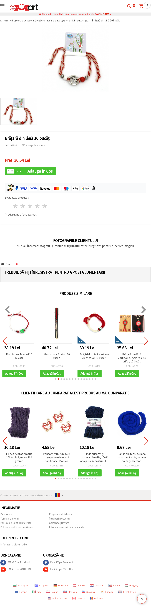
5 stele (44, 206)
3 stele (30, 206)
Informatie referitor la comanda (66, 528)
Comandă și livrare (59, 523)
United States (57, 599)
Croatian (97, 586)
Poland (52, 592)
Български (21, 586)
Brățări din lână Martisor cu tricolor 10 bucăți (94, 356)
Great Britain (127, 593)
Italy (36, 592)
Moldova (96, 599)
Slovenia (88, 592)
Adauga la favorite (33, 145)
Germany (61, 586)
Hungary (131, 586)
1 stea (15, 206)
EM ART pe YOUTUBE (15, 570)
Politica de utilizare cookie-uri (16, 528)
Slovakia (70, 592)
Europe (21, 593)
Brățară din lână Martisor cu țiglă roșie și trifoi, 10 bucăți (131, 358)
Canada (78, 599)
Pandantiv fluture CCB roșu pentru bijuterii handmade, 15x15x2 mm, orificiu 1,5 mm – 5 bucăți (56, 458)
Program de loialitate (60, 515)
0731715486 (103, 14)
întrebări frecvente (60, 519)
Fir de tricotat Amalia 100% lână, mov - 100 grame (19, 458)
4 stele (37, 206)
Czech (114, 586)
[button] (55, 379)
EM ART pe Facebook (15, 563)
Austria (79, 586)
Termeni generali (9, 519)
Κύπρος (106, 593)
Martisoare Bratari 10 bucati (19, 356)
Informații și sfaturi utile (13, 545)
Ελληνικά (41, 586)
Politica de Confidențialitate (15, 523)
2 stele (23, 206)
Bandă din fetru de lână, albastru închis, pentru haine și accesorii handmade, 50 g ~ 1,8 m (132, 458)
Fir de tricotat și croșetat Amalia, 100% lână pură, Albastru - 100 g (94, 458)
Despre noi (6, 515)
